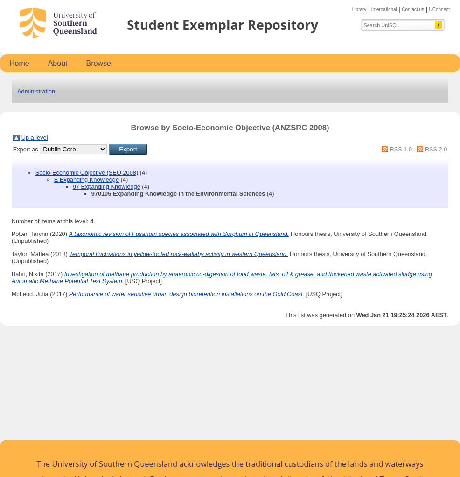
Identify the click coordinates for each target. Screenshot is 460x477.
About (58, 63)
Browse (98, 63)
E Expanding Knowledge (86, 179)
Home (19, 63)
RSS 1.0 (401, 149)
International (384, 9)
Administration (36, 91)
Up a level (34, 137)
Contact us (413, 9)
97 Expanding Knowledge (106, 186)
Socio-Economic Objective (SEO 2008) (86, 172)
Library (359, 9)
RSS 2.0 (436, 149)
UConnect (439, 9)
